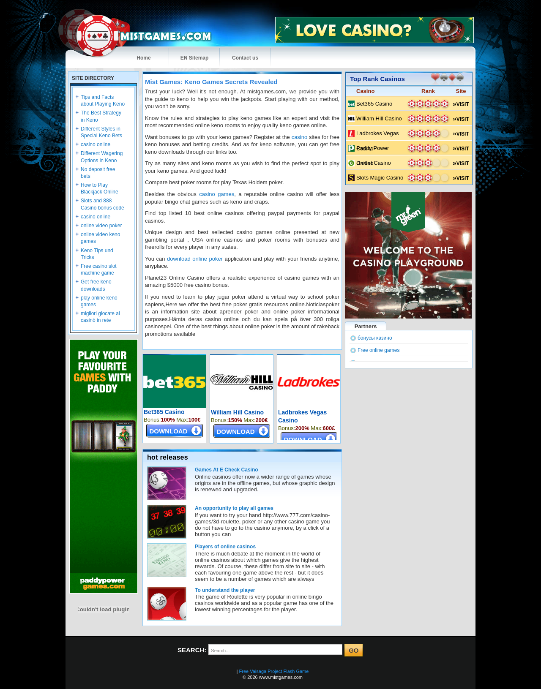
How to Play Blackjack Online (99, 188)
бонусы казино (375, 338)
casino (300, 137)
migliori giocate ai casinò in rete (100, 316)
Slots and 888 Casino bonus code (102, 204)
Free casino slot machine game (99, 269)
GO (353, 650)
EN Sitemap (194, 58)
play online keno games (99, 301)
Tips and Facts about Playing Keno (103, 100)
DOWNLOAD (169, 431)
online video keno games (100, 237)
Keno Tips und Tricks (97, 254)
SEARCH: (192, 650)
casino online (95, 144)
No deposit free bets (98, 172)
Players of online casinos (225, 547)
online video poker (101, 226)
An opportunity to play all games (234, 508)
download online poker (195, 259)
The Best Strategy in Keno (101, 116)
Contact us (245, 58)
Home (143, 58)
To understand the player (225, 590)
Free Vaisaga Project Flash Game (274, 671)
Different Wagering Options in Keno (102, 156)
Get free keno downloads (96, 285)
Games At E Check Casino (226, 470)
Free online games (378, 350)
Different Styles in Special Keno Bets (101, 132)
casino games (216, 194)
